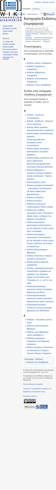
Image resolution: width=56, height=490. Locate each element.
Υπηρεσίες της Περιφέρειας (37, 362)
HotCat (27, 35)
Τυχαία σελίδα (7, 31)
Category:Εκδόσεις (32, 34)
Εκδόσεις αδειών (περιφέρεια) (39, 63)
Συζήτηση (29, 32)
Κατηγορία (26, 9)
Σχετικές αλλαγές (9, 44)
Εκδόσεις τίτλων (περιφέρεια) (39, 85)
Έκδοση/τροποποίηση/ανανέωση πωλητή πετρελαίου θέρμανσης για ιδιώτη (39, 289)
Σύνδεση (38, 2)
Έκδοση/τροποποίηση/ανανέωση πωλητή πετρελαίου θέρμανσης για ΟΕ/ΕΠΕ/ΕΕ (39, 308)
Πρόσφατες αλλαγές (10, 28)
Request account (48, 2)
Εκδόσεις (39, 359)
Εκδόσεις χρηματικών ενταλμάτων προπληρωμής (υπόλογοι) (38, 341)
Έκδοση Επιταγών (34, 201)
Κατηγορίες (29, 359)
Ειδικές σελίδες (8, 47)
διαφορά (29, 37)
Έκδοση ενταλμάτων (35, 197)
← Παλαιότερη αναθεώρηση (42, 37)
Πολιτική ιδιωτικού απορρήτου (33, 384)
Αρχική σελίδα (8, 26)
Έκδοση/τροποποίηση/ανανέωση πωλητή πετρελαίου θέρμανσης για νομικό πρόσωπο (40, 298)
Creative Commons (32, 378)
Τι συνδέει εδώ (8, 42)
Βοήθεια (50, 14)
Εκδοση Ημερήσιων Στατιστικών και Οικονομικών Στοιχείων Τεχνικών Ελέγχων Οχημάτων (40, 350)
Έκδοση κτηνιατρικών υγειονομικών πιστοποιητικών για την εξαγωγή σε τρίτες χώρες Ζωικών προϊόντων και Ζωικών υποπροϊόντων (40, 240)
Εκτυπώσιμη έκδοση (10, 49)
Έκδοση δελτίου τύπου (36, 182)
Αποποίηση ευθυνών (30, 396)
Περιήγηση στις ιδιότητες (8, 58)
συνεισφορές (38, 32)
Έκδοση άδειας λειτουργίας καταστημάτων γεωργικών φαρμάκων (38, 152)
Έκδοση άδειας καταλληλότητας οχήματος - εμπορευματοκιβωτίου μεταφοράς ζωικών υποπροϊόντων (40, 139)
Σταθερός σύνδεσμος (10, 52)
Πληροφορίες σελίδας (10, 55)
